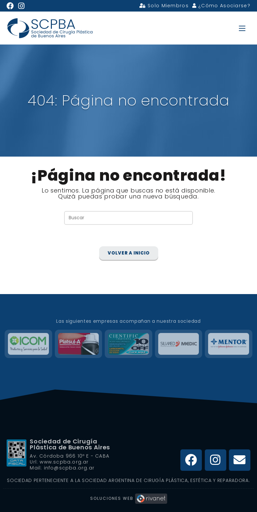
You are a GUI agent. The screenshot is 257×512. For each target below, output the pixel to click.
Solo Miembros (164, 5)
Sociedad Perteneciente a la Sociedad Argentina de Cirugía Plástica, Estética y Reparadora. (128, 480)
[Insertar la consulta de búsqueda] (128, 218)
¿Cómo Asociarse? (221, 5)
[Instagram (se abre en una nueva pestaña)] (21, 6)
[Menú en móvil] (242, 28)
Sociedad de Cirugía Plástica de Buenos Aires (70, 444)
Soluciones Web (128, 498)
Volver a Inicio (129, 253)
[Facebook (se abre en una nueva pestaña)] (11, 6)
